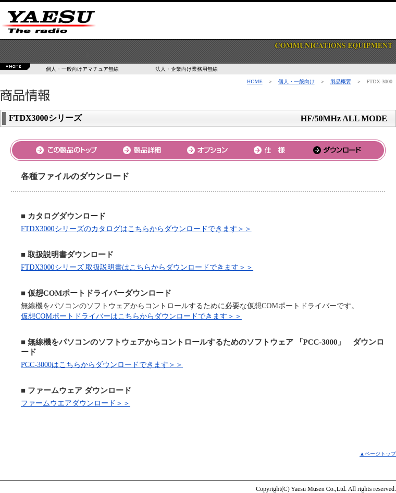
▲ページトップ (378, 454)
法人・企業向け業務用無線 (186, 69)
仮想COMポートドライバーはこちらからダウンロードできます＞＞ (131, 316)
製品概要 (340, 81)
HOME (254, 81)
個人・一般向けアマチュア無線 (82, 69)
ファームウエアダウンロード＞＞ (75, 403)
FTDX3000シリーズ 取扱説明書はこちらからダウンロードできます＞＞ (137, 267)
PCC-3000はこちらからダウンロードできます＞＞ (102, 365)
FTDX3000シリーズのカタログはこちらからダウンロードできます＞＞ (136, 229)
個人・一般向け (296, 81)
